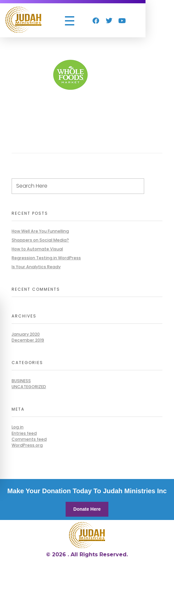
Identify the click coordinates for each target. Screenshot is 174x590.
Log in (18, 427)
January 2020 (26, 334)
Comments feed (29, 439)
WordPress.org (27, 445)
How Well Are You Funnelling (40, 231)
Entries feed (24, 433)
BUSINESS (21, 381)
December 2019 (28, 340)
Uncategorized (29, 386)
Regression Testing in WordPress (46, 258)
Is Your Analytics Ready (36, 267)
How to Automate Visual (37, 249)
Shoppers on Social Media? (40, 240)
